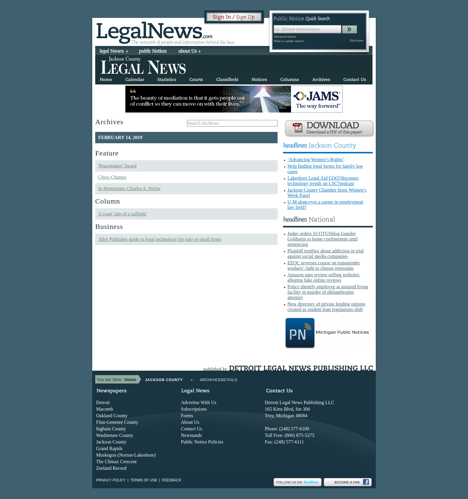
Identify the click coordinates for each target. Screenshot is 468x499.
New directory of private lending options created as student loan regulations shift (326, 306)
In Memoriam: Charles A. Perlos (129, 188)
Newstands (191, 435)
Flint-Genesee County (117, 422)
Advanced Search (285, 36)
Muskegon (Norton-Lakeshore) (126, 455)
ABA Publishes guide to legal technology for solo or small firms (159, 239)
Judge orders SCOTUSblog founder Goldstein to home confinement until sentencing (322, 239)
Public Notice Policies (202, 441)
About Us (190, 422)
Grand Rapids (109, 448)
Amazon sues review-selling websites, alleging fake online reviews (323, 277)
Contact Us (191, 428)
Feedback (171, 480)
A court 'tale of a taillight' (122, 213)
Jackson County (111, 441)
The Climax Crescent (116, 461)
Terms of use (143, 480)
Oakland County (111, 415)
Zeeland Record (111, 468)
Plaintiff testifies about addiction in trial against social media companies (325, 253)
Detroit (103, 402)
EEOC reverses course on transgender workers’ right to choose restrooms (323, 265)
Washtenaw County (114, 435)
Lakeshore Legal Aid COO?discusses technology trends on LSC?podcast (323, 180)
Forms (187, 415)
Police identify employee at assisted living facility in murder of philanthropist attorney (327, 292)
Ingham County (111, 428)
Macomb (104, 409)
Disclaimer (357, 40)
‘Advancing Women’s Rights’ (315, 159)
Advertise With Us (198, 402)
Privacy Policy (111, 480)
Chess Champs (112, 177)
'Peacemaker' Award (117, 165)
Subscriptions (194, 409)
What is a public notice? (289, 41)
